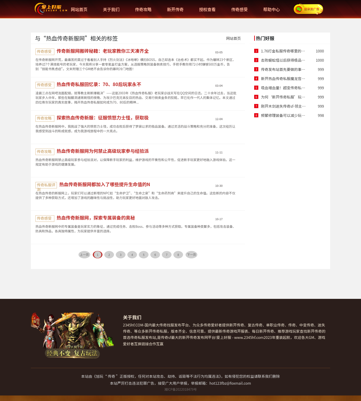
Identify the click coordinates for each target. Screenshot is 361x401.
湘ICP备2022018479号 (180, 389)
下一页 (191, 254)
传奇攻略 (143, 9)
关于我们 (111, 9)
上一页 (84, 254)
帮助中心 (271, 9)
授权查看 (207, 9)
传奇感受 (239, 9)
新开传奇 (175, 9)
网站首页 (79, 9)
